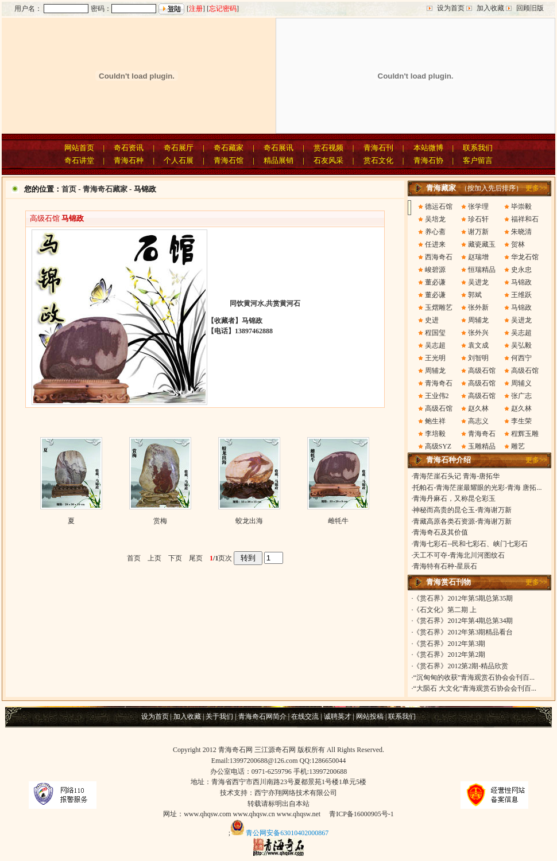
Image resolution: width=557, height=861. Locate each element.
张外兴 (478, 333)
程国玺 (435, 333)
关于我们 (219, 716)
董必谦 (435, 282)
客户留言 (478, 160)
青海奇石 (438, 383)
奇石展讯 (278, 147)
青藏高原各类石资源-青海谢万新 (462, 521)
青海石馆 (228, 160)
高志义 (478, 421)
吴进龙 (478, 282)
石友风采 (328, 160)
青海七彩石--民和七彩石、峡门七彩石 (470, 544)
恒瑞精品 (482, 270)
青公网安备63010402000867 (287, 833)
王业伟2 (437, 396)
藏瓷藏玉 (482, 244)
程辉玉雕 (525, 434)
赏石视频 (328, 147)
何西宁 (521, 358)
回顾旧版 (530, 8)
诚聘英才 (337, 716)
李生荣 (521, 421)
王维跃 (521, 295)
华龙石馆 (525, 257)
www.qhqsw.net (298, 814)
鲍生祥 (435, 421)
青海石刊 (378, 147)
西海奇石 (438, 257)
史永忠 (521, 270)
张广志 (521, 396)
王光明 (435, 358)
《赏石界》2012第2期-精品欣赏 (460, 666)
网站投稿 (370, 716)
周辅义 (521, 383)
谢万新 (478, 232)
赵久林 (478, 408)
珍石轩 (478, 219)
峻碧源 (435, 270)
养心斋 (435, 232)
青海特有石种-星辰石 (445, 566)
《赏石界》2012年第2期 (449, 654)
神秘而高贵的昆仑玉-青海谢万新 (462, 510)
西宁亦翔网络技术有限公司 (295, 793)
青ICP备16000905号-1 (361, 814)
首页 (68, 189)
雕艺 (518, 446)
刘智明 (478, 358)
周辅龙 (478, 320)
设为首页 (451, 8)
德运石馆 (438, 206)
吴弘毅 (521, 345)
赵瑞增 (478, 257)
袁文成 (478, 345)
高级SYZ (438, 446)
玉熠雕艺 (438, 307)
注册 (196, 9)
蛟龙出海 (249, 521)
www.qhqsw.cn (254, 814)
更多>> (536, 188)
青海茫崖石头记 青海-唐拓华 (456, 476)
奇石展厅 (179, 147)
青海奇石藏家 (105, 189)
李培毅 (435, 434)
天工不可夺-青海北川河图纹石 (459, 555)
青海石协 (428, 160)
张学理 (478, 206)
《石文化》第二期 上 (445, 610)
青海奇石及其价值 (440, 532)
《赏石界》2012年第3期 (449, 644)
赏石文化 (378, 160)
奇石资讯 (129, 147)
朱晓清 (521, 232)
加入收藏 (490, 8)
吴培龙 (435, 219)
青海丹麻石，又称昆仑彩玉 (454, 498)
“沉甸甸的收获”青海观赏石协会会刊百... (474, 677)
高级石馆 (482, 371)
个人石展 (179, 160)
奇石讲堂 (79, 160)
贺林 (518, 244)
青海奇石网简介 (262, 716)
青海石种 (129, 160)
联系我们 (478, 147)
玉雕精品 (482, 446)
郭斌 (475, 295)
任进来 (435, 244)
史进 (432, 320)
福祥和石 (525, 219)
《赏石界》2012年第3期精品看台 (463, 632)
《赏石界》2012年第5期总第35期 (463, 598)
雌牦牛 (338, 521)
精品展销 (278, 160)
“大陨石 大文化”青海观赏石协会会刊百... (474, 688)
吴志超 (521, 333)
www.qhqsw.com (207, 814)
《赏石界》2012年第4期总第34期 (463, 621)
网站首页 (79, 147)
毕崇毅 (521, 206)
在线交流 (305, 716)
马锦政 (521, 282)
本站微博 (428, 147)
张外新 (478, 307)
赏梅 (160, 521)
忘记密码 (223, 9)
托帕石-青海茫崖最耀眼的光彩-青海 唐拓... (477, 488)
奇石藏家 (228, 147)
